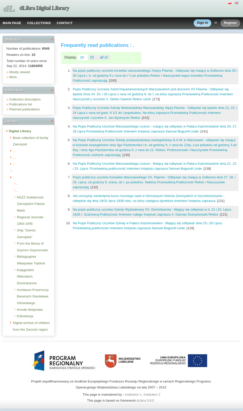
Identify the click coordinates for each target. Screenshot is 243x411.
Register (230, 23)
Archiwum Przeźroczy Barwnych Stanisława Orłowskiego (33, 296)
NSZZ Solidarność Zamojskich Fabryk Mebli (31, 203)
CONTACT (65, 23)
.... (15, 157)
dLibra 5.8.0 (146, 400)
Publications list (20, 104)
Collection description (25, 99)
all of (104, 57)
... (14, 151)
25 (92, 57)
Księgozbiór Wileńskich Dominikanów (27, 276)
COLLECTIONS (39, 23)
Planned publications (24, 109)
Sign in (202, 23)
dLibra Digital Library (44, 8)
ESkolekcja (25, 316)
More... (14, 77)
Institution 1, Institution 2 (142, 394)
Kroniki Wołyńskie (30, 310)
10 (82, 57)
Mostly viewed (19, 72)
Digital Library (20, 131)
